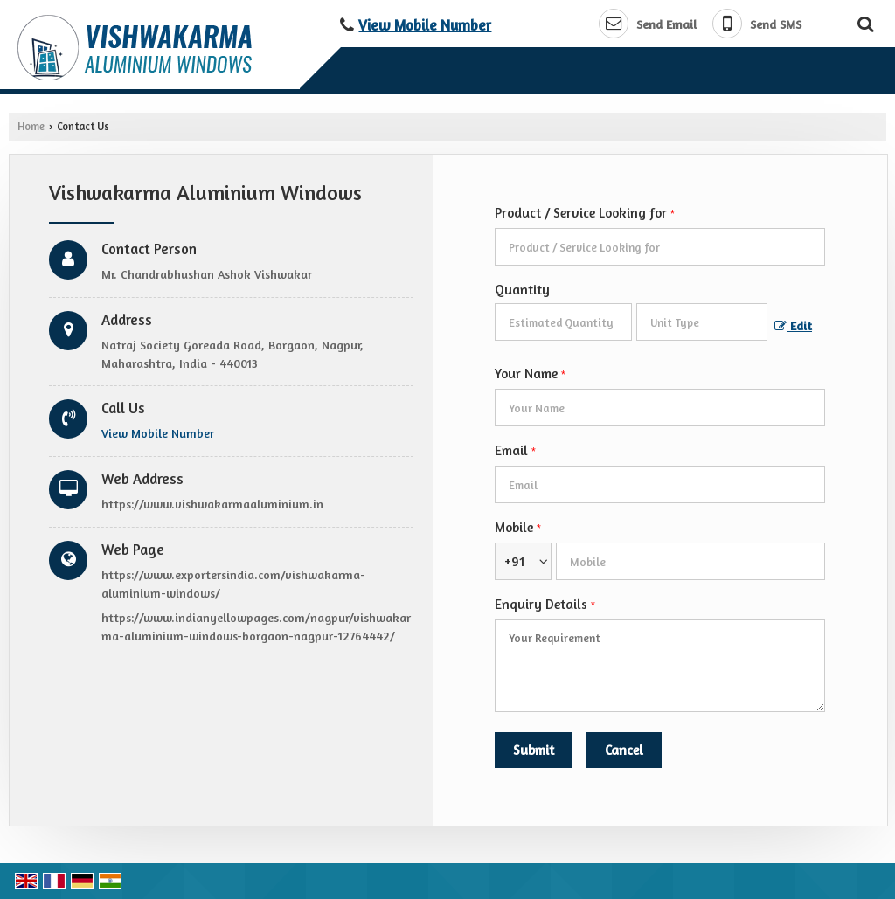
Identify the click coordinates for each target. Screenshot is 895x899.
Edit (793, 325)
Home (31, 126)
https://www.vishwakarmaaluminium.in (212, 503)
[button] (424, 25)
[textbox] (701, 322)
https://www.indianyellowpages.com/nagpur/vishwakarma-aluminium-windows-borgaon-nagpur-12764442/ (256, 626)
